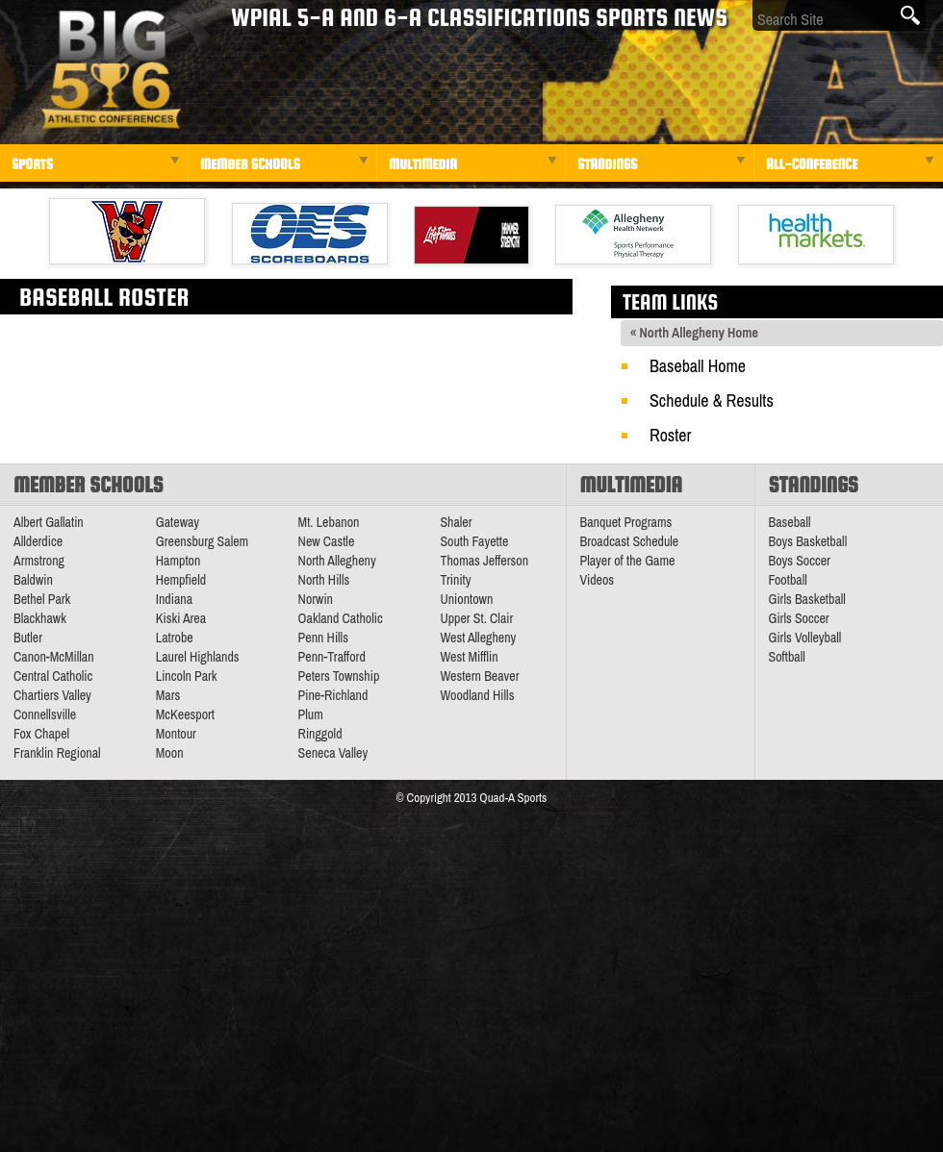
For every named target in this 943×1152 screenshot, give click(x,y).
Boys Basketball (808, 541)
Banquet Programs (626, 522)
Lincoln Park (186, 676)
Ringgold (320, 733)
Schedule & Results (712, 400)
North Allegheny (337, 560)
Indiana (174, 599)
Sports (32, 164)
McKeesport (185, 714)
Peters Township (339, 676)
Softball (787, 656)
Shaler (456, 522)
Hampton (178, 560)
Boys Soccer (799, 560)
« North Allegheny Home (694, 332)
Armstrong (38, 560)
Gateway (177, 522)
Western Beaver (479, 676)
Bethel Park (41, 599)
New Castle (326, 541)
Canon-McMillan (53, 656)
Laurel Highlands (198, 656)
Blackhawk (39, 618)
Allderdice (38, 541)
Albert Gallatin (48, 522)
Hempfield (181, 580)
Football (788, 580)
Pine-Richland (333, 695)
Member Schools (250, 164)
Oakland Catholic (340, 618)
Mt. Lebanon (329, 522)
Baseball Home (698, 366)
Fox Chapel (41, 733)
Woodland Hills (477, 695)
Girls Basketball (807, 599)
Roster (670, 435)
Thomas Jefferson (484, 560)
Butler (27, 637)
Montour (176, 733)
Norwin (315, 599)
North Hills (324, 580)
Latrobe (174, 637)
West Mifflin (468, 656)
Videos (597, 580)
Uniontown (466, 599)
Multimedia (423, 164)
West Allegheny (478, 637)
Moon (170, 753)
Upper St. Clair (476, 618)
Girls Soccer (799, 618)
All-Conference (811, 164)
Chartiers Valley (52, 695)
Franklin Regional (57, 753)
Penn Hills (323, 637)
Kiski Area (181, 618)
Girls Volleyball (805, 637)
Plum (310, 714)
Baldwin (33, 580)
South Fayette (474, 541)
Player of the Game (627, 560)
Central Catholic (52, 676)
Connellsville (44, 714)
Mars (168, 695)
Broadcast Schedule (629, 541)
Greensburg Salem (202, 541)
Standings (607, 164)
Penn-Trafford (332, 656)
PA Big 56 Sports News (110, 70)
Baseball (790, 522)
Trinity (455, 580)
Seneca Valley (333, 753)
